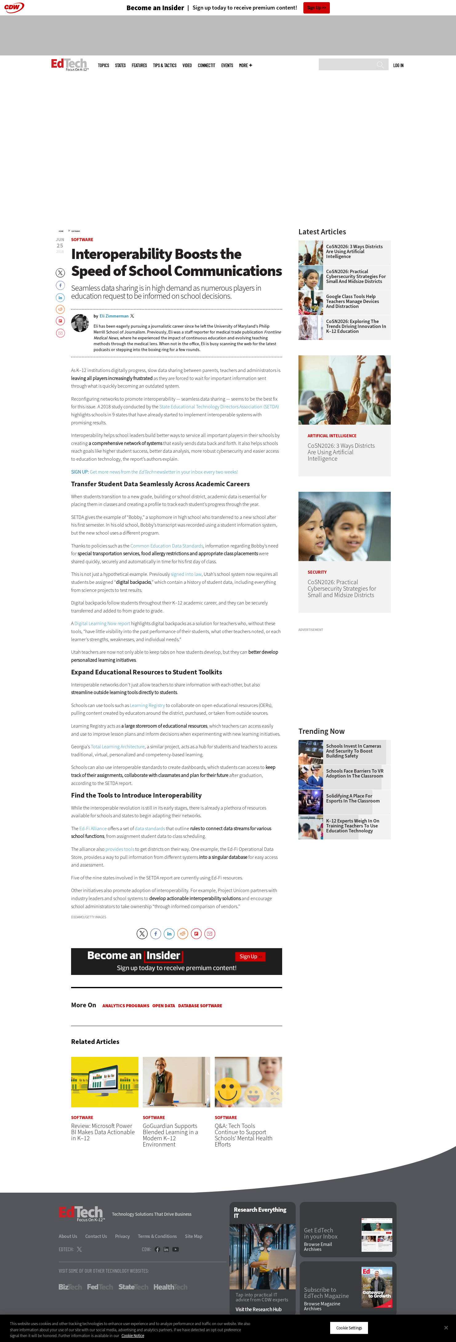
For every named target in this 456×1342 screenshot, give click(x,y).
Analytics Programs (125, 1006)
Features (139, 65)
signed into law (186, 574)
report (124, 623)
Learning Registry (147, 705)
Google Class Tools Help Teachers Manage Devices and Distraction (352, 301)
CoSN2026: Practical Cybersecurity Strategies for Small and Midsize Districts (356, 276)
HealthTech (170, 1287)
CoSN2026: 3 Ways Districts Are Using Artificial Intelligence (354, 251)
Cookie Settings (349, 1327)
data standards (150, 828)
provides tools (120, 849)
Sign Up (314, 8)
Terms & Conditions (157, 1236)
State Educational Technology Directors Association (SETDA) (219, 406)
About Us (68, 1236)
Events (227, 65)
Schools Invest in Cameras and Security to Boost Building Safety (353, 751)
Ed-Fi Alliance (93, 828)
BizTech (70, 1287)
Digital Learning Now (96, 623)
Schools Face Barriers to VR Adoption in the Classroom (354, 773)
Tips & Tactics (164, 65)
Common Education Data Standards (166, 546)
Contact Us (96, 1236)
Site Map (193, 1236)
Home (61, 231)
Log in (398, 65)
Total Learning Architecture (118, 746)
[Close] (446, 1327)
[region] (228, 1328)
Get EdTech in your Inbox (321, 1234)
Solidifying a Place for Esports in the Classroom (353, 798)
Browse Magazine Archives (322, 1306)
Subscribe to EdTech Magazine (326, 1293)
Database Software (200, 1006)
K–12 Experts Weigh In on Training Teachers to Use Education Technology (352, 826)
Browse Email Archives (318, 1247)
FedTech (100, 1287)
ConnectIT (206, 65)
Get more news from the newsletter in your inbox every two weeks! (154, 472)
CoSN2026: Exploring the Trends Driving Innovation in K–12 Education (356, 326)
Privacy (122, 1236)
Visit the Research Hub (259, 1309)
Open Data (163, 1006)
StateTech (133, 1287)
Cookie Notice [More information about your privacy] (133, 1335)
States (120, 65)
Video (187, 65)
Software (75, 231)
